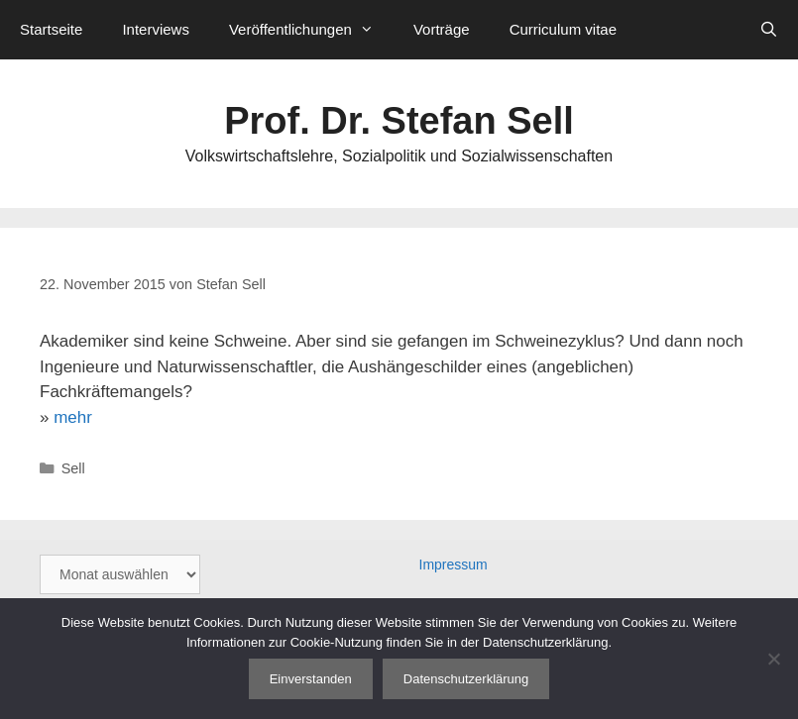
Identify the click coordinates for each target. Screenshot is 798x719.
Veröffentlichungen (311, 29)
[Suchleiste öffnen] (769, 29)
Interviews (155, 29)
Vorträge (441, 29)
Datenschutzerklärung (465, 678)
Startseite (51, 29)
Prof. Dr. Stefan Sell (399, 121)
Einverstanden (311, 678)
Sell (73, 468)
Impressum (453, 564)
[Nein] (773, 658)
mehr (73, 417)
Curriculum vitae (563, 29)
